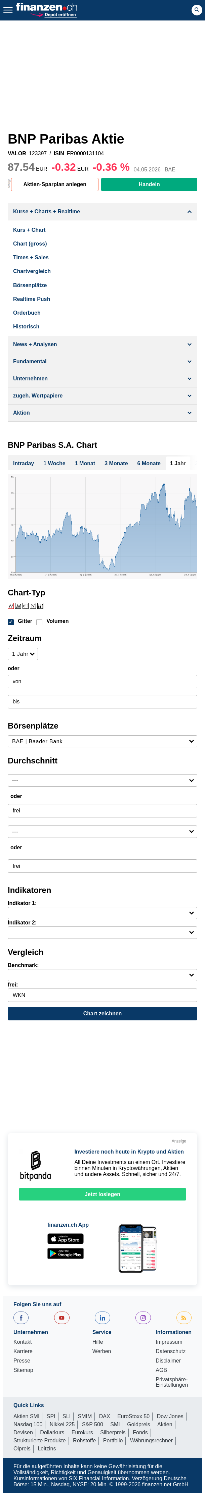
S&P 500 (92, 1424)
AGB (161, 1370)
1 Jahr (178, 463)
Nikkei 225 (62, 1424)
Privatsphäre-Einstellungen (172, 1382)
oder (13, 668)
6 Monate (149, 463)
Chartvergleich (32, 271)
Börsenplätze (30, 285)
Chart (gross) (30, 244)
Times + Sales (31, 257)
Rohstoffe (84, 1440)
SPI (51, 1416)
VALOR (17, 153)
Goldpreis (138, 1424)
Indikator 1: (22, 903)
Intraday (23, 463)
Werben (101, 1351)
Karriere (23, 1351)
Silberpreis (113, 1432)
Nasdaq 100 (27, 1424)
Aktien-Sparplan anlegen (54, 184)
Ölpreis (22, 1448)
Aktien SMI (26, 1416)
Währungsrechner (151, 1440)
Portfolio (113, 1440)
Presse (21, 1361)
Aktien (164, 1424)
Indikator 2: (22, 922)
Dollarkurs (52, 1432)
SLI (67, 1416)
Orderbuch (27, 313)
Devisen (23, 1432)
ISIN (59, 153)
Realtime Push (31, 299)
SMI (115, 1424)
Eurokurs (82, 1432)
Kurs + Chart (29, 230)
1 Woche (54, 463)
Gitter (25, 621)
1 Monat (85, 463)
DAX (104, 1416)
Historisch (26, 326)
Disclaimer (168, 1361)
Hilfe (97, 1342)
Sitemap (23, 1370)
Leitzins (47, 1448)
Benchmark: (23, 965)
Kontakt (22, 1342)
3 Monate (116, 463)
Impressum (169, 1342)
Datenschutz (171, 1351)
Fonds (140, 1432)
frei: (13, 985)
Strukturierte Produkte (39, 1440)
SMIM (85, 1416)
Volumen (57, 621)
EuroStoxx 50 (133, 1416)
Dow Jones (170, 1416)
